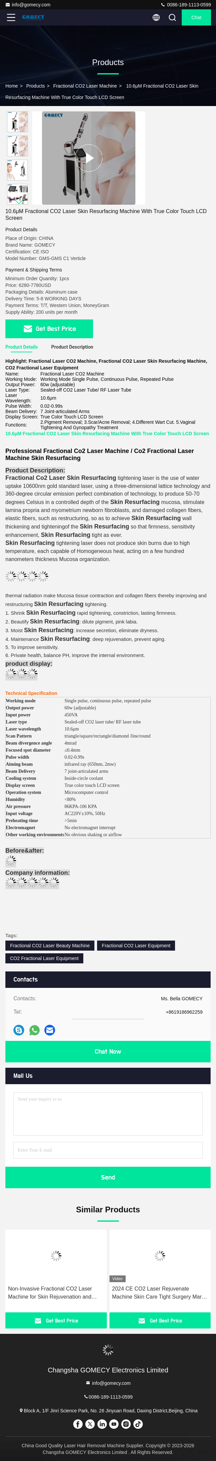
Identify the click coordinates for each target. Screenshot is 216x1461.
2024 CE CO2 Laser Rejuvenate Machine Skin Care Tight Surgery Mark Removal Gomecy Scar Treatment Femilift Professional (158, 1293)
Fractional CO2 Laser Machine (85, 86)
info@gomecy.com (27, 4)
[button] (19, 201)
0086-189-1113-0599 (185, 4)
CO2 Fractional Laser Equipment (44, 958)
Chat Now (108, 1051)
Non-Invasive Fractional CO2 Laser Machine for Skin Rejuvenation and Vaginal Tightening (50, 1293)
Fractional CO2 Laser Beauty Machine (50, 945)
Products (35, 86)
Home (11, 86)
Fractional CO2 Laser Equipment (136, 945)
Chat (196, 17)
